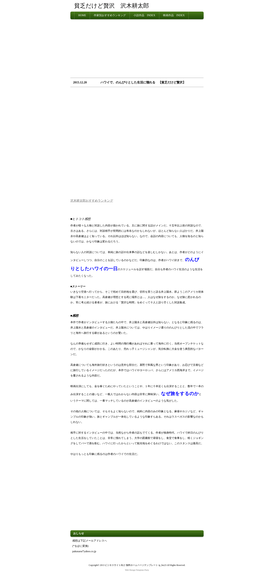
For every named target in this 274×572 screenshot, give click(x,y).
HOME (82, 15)
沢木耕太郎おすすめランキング (91, 200)
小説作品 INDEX (144, 15)
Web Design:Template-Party (137, 570)
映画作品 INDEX (174, 15)
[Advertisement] (137, 49)
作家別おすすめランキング (110, 15)
